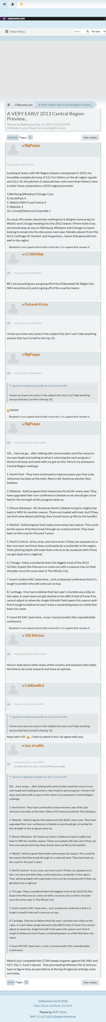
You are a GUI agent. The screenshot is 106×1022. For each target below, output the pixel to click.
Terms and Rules (51, 1005)
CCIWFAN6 (34, 254)
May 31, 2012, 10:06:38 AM (27, 373)
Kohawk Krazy (36, 304)
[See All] (9, 104)
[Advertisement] (53, 67)
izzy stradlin (34, 745)
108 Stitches (34, 635)
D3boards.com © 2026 (53, 1001)
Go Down (13, 137)
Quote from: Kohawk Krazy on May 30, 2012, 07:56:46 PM (39, 385)
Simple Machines (65, 1016)
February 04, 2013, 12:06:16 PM (30, 442)
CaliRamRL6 (34, 685)
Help (37, 1005)
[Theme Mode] (21, 4)
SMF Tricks (60, 1012)
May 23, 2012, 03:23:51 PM (20, 164)
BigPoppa (32, 145)
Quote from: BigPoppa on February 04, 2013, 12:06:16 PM (39, 777)
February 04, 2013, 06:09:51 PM (30, 654)
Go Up (11, 982)
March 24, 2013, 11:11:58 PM (28, 762)
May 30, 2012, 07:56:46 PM (27, 323)
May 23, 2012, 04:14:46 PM (27, 273)
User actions (90, 137)
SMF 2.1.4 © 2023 (41, 1016)
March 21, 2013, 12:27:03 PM (28, 704)
